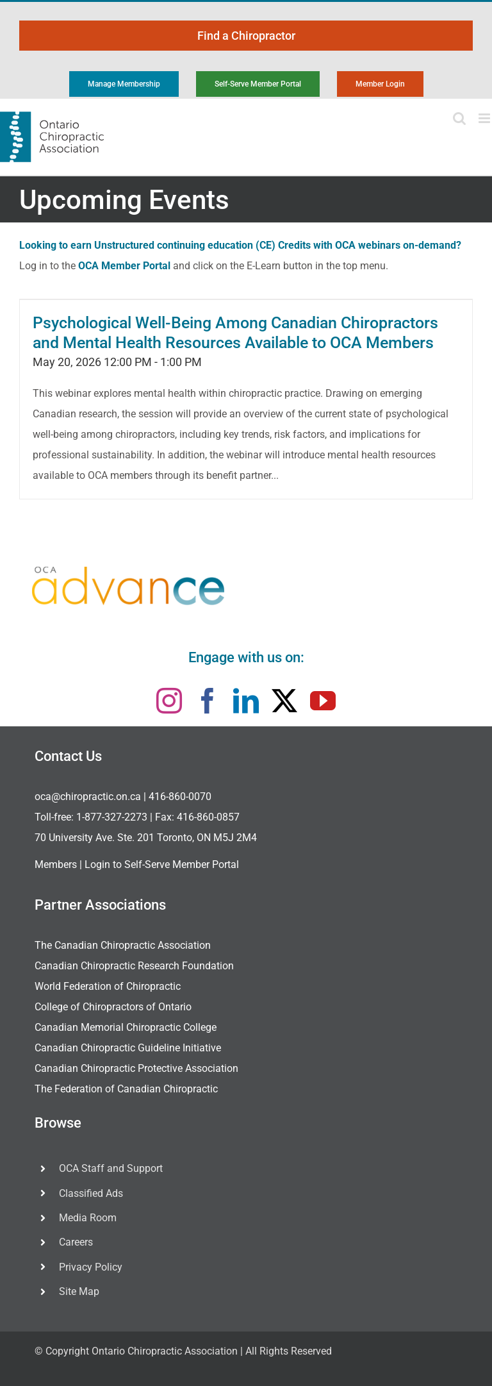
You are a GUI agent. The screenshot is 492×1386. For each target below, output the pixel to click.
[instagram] (169, 701)
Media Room (88, 1218)
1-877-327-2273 (111, 817)
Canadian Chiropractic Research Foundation (134, 966)
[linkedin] (246, 701)
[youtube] (323, 701)
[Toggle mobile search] (459, 118)
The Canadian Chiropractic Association (123, 945)
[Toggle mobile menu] (485, 118)
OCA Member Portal (124, 266)
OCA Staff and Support (111, 1168)
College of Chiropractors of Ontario (113, 1007)
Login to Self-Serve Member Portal (162, 864)
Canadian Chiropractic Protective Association (136, 1068)
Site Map (79, 1291)
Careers (76, 1242)
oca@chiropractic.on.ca (88, 796)
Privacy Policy (90, 1267)
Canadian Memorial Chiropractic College (126, 1027)
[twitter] (284, 701)
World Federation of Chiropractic (108, 986)
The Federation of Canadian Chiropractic (126, 1089)
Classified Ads (91, 1193)
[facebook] (207, 701)
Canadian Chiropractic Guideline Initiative (128, 1048)
